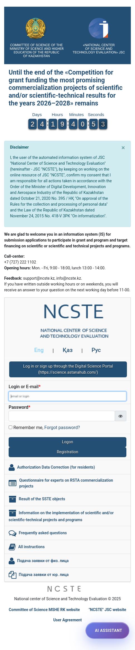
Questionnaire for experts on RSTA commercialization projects (66, 483)
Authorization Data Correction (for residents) (56, 467)
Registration (67, 452)
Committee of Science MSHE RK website (44, 609)
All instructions (31, 546)
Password (19, 407)
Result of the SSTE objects (42, 498)
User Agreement (67, 620)
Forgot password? (62, 427)
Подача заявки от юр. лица (43, 574)
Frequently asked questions (43, 532)
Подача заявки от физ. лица (42, 560)
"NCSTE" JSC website (107, 609)
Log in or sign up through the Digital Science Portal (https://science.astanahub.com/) (68, 369)
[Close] (123, 147)
